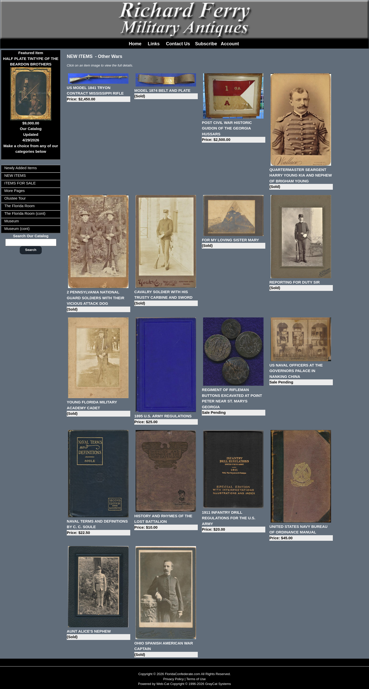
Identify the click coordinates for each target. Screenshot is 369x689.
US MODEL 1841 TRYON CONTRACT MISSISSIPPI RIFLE (98, 93)
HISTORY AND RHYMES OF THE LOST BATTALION (166, 522)
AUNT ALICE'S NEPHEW (98, 634)
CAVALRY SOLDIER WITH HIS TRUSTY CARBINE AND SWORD (166, 298)
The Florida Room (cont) (25, 213)
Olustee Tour (15, 198)
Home (135, 43)
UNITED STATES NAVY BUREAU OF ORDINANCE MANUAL (301, 532)
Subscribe (206, 43)
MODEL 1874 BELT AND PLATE (166, 93)
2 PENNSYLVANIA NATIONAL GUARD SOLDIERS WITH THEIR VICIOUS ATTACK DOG (98, 301)
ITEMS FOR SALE (20, 183)
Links (153, 43)
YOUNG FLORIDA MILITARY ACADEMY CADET (98, 408)
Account (230, 43)
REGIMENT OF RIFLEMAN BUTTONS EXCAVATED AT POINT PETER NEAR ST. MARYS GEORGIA (233, 401)
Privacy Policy (173, 679)
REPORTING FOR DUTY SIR (301, 285)
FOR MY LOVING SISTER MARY (233, 243)
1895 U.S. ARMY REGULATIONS (166, 419)
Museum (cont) (17, 228)
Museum (11, 221)
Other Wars (110, 56)
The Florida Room (19, 206)
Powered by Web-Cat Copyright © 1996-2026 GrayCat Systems (184, 684)
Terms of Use (196, 679)
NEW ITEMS (15, 175)
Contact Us (178, 43)
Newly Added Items (20, 168)
